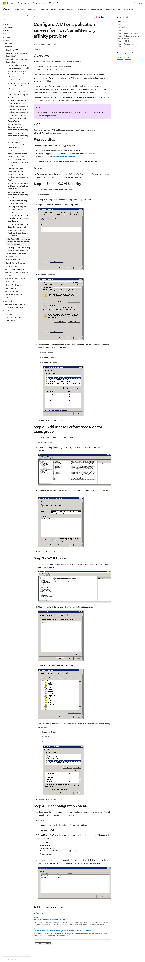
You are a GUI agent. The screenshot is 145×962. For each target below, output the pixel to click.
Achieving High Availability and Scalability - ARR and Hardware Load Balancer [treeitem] (19, 218)
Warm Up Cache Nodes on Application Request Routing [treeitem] (18, 110)
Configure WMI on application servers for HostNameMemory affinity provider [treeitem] (19, 242)
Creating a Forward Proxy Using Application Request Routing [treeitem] (19, 249)
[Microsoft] (4, 3)
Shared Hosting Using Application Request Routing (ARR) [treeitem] (18, 177)
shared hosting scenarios (46, 115)
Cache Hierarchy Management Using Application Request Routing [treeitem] (18, 86)
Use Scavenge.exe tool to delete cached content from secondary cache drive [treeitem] (17, 153)
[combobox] (15, 20)
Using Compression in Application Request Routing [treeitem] (18, 134)
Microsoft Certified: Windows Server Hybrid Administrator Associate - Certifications (63, 931)
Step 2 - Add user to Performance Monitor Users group (129, 37)
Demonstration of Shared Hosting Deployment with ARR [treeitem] (18, 66)
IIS (42, 17)
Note (119, 30)
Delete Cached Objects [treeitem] (16, 80)
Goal (119, 24)
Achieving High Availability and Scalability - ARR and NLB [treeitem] (18, 225)
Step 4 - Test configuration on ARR (128, 45)
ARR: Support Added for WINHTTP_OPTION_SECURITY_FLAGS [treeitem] (18, 162)
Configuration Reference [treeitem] (13, 317)
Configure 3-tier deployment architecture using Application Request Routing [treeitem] (18, 186)
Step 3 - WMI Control (125, 41)
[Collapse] (27, 15)
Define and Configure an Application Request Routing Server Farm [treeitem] (18, 195)
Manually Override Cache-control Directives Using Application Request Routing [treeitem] (18, 103)
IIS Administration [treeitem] (11, 320)
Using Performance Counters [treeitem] (18, 139)
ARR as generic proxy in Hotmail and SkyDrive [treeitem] (16, 169)
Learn (36, 17)
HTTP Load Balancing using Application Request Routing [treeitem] (18, 202)
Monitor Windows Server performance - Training (51, 919)
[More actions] (109, 17)
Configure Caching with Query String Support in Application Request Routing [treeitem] (18, 145)
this (57, 161)
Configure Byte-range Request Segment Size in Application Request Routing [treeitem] (18, 118)
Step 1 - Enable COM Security (128, 33)
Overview (121, 21)
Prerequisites (122, 27)
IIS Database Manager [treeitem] (14, 295)
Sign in (140, 3)
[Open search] (134, 3)
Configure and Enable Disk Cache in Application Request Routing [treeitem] (18, 74)
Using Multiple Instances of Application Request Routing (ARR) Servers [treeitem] (18, 233)
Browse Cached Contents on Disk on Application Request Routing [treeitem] (18, 94)
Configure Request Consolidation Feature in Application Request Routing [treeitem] (18, 127)
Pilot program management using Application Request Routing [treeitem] (17, 209)
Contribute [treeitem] (8, 314)
